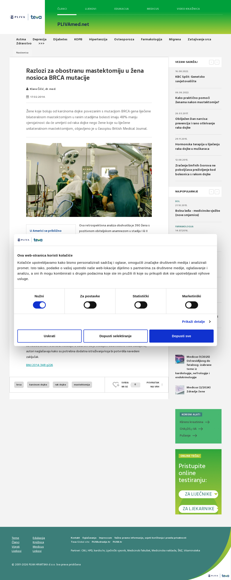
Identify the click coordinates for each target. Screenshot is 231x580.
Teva (73, 541)
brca (18, 384)
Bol (177, 201)
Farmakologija (184, 226)
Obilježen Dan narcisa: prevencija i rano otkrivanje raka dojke (195, 123)
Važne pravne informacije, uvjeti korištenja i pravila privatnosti (150, 537)
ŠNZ (180, 550)
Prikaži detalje (193, 321)
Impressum (105, 537)
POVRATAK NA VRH (153, 384)
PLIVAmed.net (73, 24)
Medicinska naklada (164, 550)
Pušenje (185, 435)
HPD (90, 550)
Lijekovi (90, 8)
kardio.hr (99, 550)
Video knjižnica (188, 8)
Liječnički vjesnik (116, 550)
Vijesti (16, 546)
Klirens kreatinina (191, 422)
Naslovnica (22, 52)
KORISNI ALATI (191, 414)
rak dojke (60, 384)
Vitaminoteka (192, 550)
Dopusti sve (181, 336)
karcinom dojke (38, 384)
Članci (62, 8)
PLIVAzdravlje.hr (101, 541)
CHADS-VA (188, 429)
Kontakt (75, 537)
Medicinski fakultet (138, 550)
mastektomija (82, 384)
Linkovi (37, 551)
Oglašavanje (89, 537)
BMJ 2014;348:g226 (39, 365)
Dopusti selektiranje (115, 336)
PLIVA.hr (117, 541)
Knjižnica (38, 542)
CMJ (83, 550)
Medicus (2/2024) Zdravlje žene (192, 389)
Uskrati (49, 336)
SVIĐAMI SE (131, 384)
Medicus (153, 8)
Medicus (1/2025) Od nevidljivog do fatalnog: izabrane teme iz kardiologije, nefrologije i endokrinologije (193, 367)
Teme (15, 538)
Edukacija (121, 8)
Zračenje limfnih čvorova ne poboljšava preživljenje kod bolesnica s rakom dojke (195, 170)
